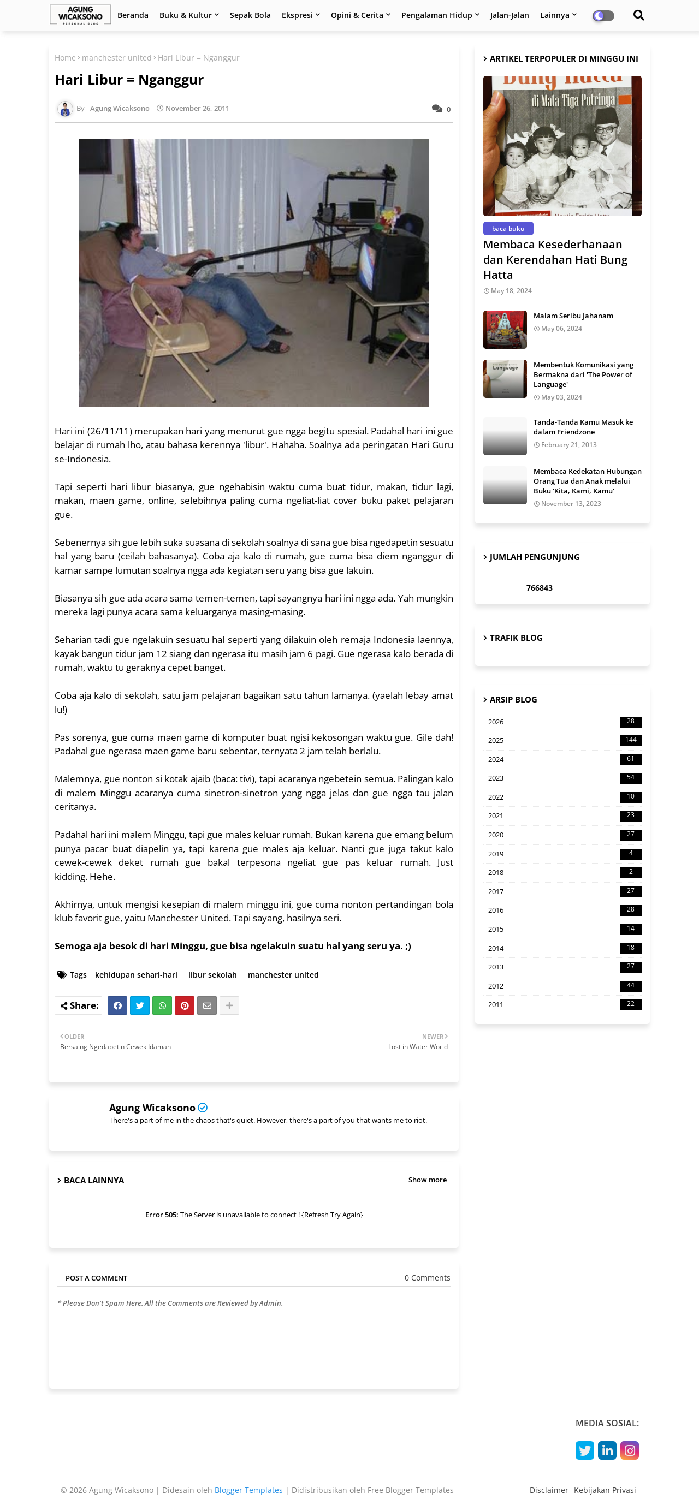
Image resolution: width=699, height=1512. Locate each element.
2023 (565, 778)
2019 (565, 854)
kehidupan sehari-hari (136, 974)
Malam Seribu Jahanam (573, 315)
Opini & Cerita (357, 15)
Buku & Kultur (185, 15)
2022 (565, 797)
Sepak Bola (250, 15)
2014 (565, 948)
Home (65, 57)
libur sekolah (212, 974)
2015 (565, 929)
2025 (565, 740)
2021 (565, 816)
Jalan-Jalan (509, 15)
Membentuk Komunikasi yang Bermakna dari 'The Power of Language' (583, 374)
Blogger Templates (249, 1490)
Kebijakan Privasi (605, 1490)
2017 (565, 891)
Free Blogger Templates (411, 1490)
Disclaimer (549, 1490)
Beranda (133, 15)
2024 (565, 759)
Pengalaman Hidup (436, 15)
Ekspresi (297, 15)
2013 (565, 967)
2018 (565, 872)
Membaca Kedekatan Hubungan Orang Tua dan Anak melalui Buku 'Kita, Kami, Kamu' (588, 481)
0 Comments (428, 1277)
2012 (565, 986)
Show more (427, 1179)
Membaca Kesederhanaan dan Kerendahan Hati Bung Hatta (555, 259)
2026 (565, 722)
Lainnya (555, 15)
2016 (565, 910)
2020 (565, 835)
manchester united (117, 57)
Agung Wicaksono (152, 1107)
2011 (565, 1004)
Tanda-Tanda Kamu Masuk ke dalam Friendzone (583, 427)
